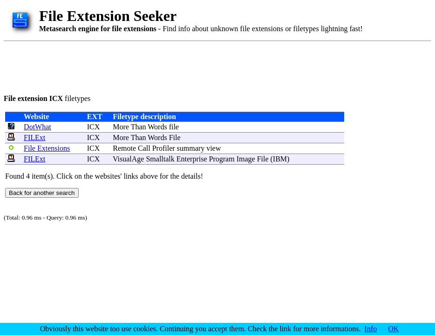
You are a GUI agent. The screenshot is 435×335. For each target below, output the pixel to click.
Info (371, 329)
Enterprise (192, 159)
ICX (93, 127)
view (213, 148)
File (175, 137)
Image (246, 159)
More (121, 127)
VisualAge (128, 159)
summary (191, 148)
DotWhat (37, 127)
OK (393, 329)
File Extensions (47, 148)
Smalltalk (160, 159)
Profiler (163, 148)
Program (222, 159)
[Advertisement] (173, 66)
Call (144, 148)
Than (138, 127)
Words (157, 127)
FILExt (34, 137)
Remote (124, 148)
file (174, 127)
